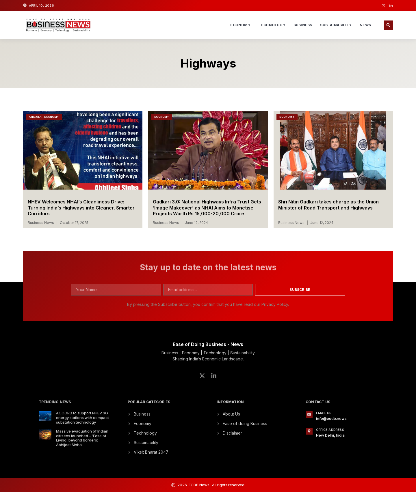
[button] (388, 25)
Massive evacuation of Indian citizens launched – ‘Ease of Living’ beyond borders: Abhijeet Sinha (82, 438)
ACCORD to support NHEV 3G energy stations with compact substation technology (82, 417)
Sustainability (336, 25)
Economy (240, 25)
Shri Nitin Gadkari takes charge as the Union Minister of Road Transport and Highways (328, 205)
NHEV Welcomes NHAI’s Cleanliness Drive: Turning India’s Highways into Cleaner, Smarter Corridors (81, 208)
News (365, 25)
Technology (272, 25)
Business (303, 25)
